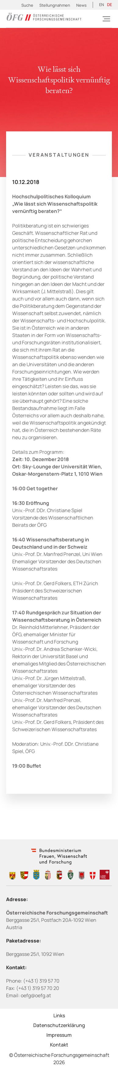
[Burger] (106, 18)
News (81, 5)
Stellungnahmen (54, 5)
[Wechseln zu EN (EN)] (101, 5)
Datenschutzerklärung (59, 1025)
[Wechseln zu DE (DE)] (109, 5)
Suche (27, 5)
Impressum (59, 1035)
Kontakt (59, 1044)
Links (59, 1015)
